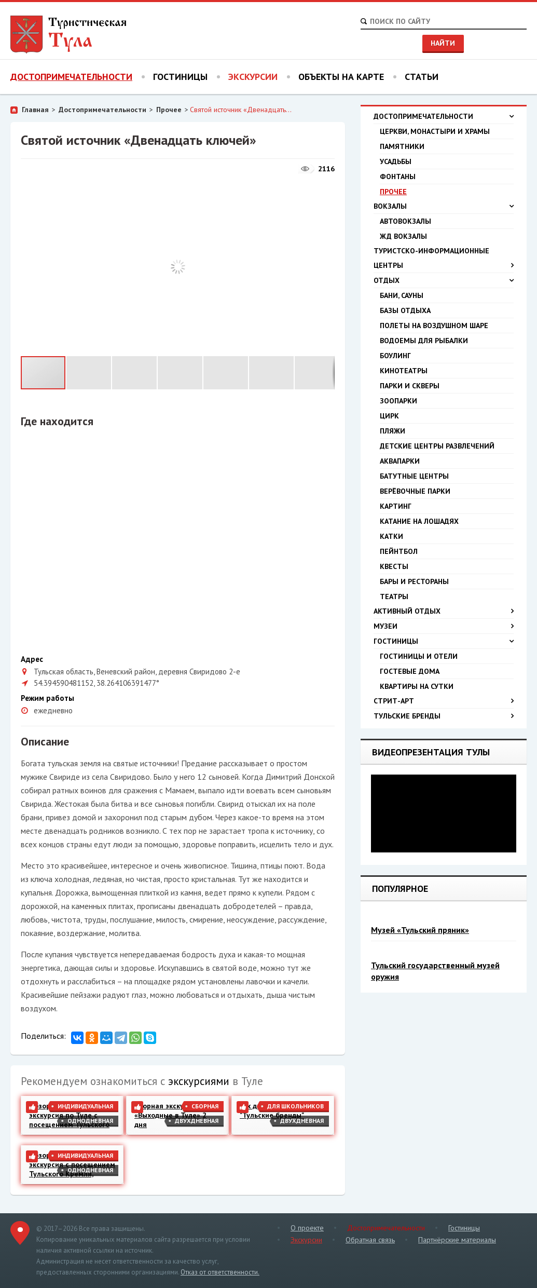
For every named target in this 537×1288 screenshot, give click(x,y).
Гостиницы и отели (419, 656)
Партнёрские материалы (457, 1239)
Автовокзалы (405, 221)
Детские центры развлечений (437, 446)
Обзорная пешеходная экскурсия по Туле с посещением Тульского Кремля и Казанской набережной (69, 1115)
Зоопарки (398, 400)
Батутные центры (414, 476)
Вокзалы (444, 206)
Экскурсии (253, 77)
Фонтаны (398, 176)
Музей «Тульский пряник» (420, 930)
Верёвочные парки (415, 491)
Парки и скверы (409, 385)
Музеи (444, 626)
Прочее (169, 109)
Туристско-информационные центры (444, 259)
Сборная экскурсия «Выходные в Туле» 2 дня (170, 1115)
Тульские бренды (444, 716)
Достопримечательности (71, 77)
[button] (325, 188)
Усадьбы (395, 161)
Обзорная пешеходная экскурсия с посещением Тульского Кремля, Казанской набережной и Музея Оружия (72, 1164)
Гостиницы (180, 77)
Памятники (402, 146)
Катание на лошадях (419, 521)
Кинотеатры (404, 370)
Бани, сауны (401, 295)
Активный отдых (444, 611)
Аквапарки (400, 461)
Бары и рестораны (414, 581)
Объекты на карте (341, 77)
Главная (35, 109)
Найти (443, 43)
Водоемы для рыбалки (424, 340)
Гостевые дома (409, 671)
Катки (391, 536)
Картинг (395, 506)
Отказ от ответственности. (220, 1272)
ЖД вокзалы (403, 236)
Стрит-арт (444, 701)
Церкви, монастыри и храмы (435, 131)
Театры (394, 596)
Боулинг (395, 355)
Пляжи (392, 431)
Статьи (421, 77)
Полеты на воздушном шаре (434, 325)
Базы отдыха (405, 310)
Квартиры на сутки (416, 686)
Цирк (389, 416)
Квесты (394, 566)
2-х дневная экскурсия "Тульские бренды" (279, 1110)
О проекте (307, 1227)
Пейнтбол (399, 551)
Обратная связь (370, 1239)
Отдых (444, 280)
